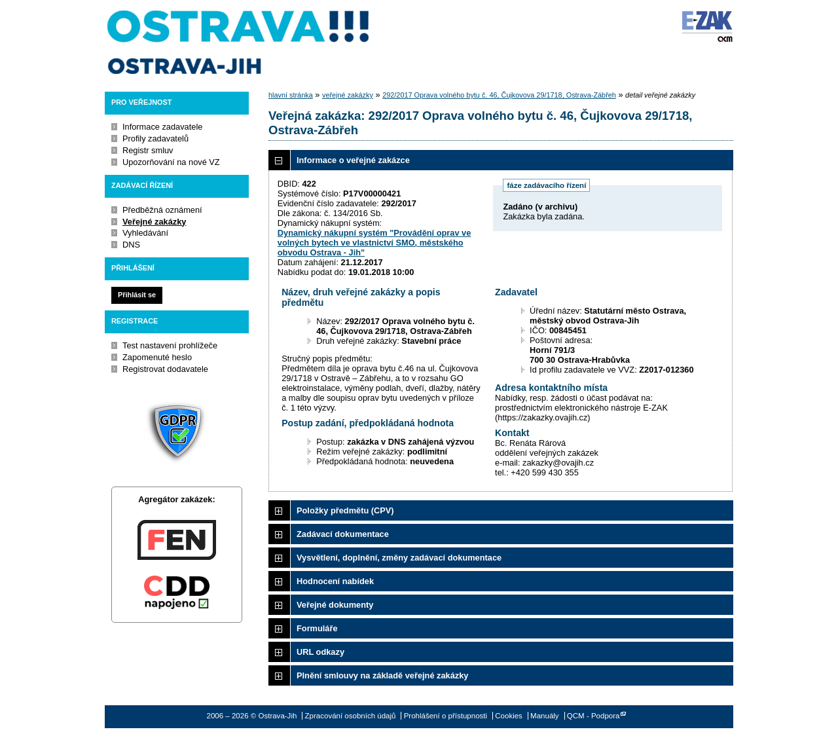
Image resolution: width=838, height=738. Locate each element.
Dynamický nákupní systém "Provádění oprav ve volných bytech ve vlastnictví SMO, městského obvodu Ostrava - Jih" (374, 242)
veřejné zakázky (347, 95)
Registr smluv (147, 150)
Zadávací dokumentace (343, 534)
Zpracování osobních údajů (350, 716)
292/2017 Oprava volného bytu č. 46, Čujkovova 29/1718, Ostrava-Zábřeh (499, 95)
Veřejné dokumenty (335, 605)
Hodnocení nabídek (335, 581)
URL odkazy (320, 652)
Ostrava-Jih (239, 42)
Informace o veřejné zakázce (353, 160)
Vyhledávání (145, 233)
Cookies (508, 716)
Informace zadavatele (162, 127)
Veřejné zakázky (154, 222)
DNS (131, 244)
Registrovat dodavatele (165, 369)
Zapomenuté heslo (157, 357)
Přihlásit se (137, 295)
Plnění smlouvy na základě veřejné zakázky (382, 675)
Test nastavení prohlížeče (169, 345)
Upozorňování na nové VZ (171, 162)
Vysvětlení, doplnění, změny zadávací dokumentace (399, 558)
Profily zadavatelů (155, 138)
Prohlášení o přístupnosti (445, 716)
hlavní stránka (290, 95)
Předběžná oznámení (162, 210)
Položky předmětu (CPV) (345, 510)
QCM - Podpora (593, 716)
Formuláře (317, 628)
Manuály (544, 716)
